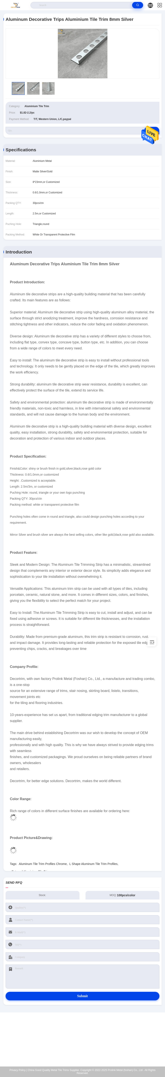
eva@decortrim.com (85, 1039)
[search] (137, 5)
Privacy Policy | (18, 1070)
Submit (82, 996)
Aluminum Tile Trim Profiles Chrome (43, 864)
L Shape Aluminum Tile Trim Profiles (93, 864)
